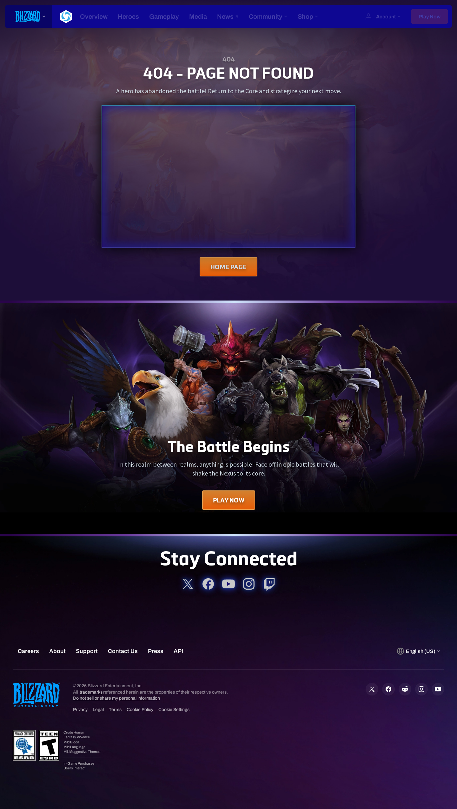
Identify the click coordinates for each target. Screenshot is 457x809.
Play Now (228, 500)
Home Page (228, 267)
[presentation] (28, 16)
